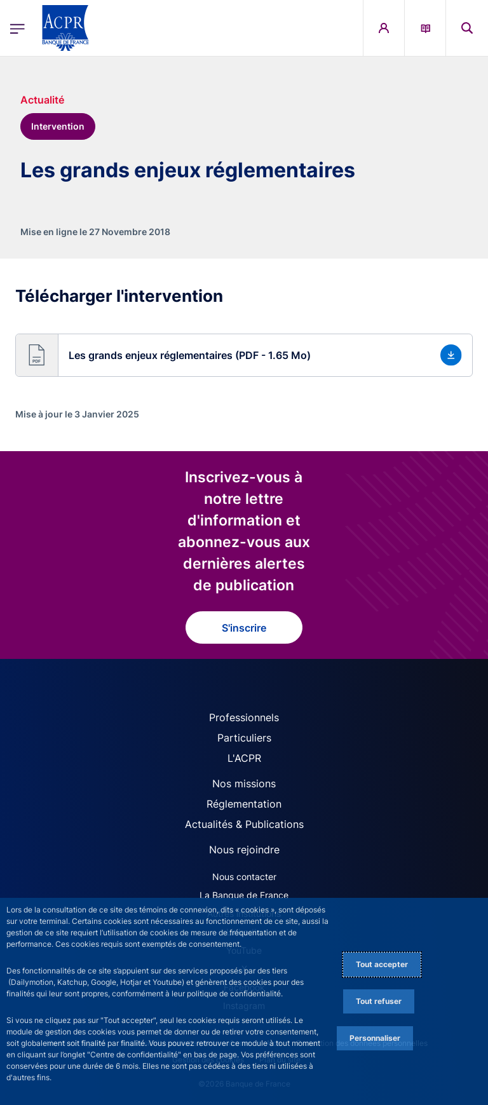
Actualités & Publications (244, 824)
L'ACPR (244, 758)
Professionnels (244, 717)
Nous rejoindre (244, 849)
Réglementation (244, 803)
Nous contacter (244, 876)
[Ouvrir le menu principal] (17, 28)
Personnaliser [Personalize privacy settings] (374, 1038)
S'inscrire (244, 627)
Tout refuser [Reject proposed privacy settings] (379, 1001)
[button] (244, 355)
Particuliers (244, 737)
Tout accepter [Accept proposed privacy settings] (382, 964)
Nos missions (244, 783)
